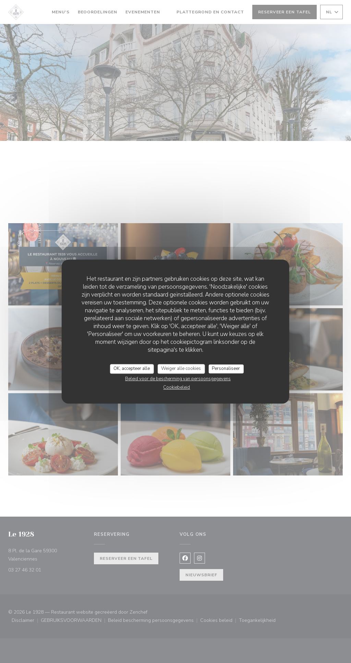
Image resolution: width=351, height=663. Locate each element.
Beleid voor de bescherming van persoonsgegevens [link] (178, 379)
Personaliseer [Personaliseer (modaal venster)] (226, 368)
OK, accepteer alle (131, 368)
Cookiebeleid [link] (176, 387)
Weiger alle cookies (181, 368)
